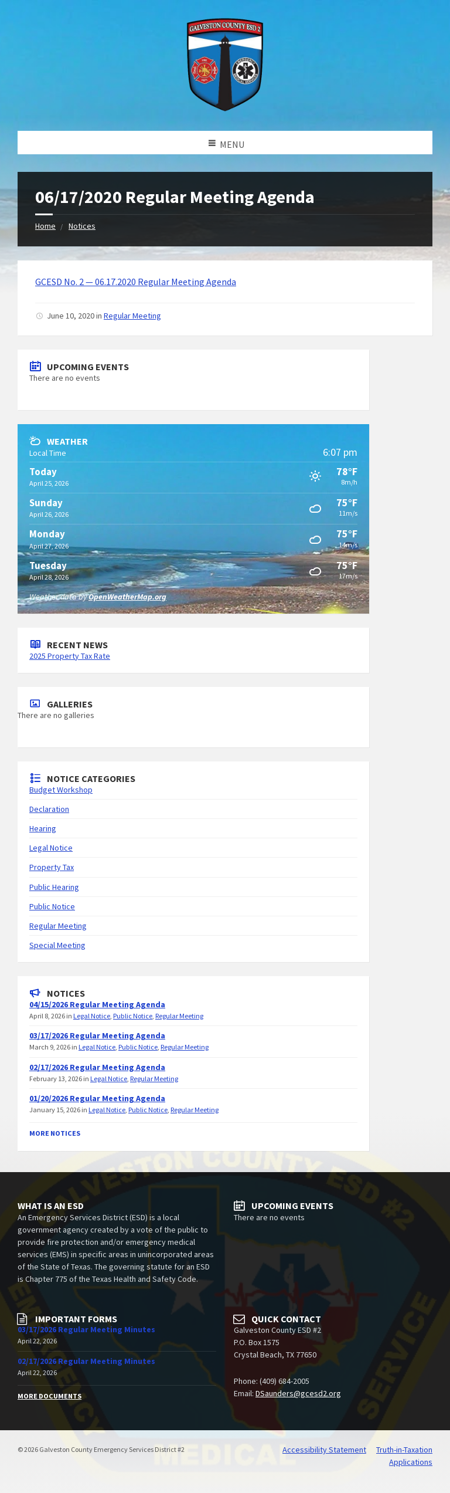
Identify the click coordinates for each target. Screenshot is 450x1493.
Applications (410, 1462)
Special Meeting (57, 945)
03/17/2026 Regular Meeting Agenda (97, 1035)
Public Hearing (54, 887)
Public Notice (52, 906)
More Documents (49, 1396)
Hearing (42, 828)
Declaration (49, 809)
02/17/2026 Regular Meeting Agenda (97, 1067)
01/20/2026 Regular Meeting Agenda (97, 1098)
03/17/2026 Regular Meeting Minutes (86, 1329)
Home (45, 226)
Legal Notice (51, 847)
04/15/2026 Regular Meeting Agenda (97, 1004)
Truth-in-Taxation (404, 1449)
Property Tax (51, 867)
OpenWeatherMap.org (127, 596)
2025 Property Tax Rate (69, 656)
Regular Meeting (132, 315)
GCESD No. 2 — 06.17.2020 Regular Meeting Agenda (135, 281)
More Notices (54, 1133)
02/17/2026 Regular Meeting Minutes (86, 1361)
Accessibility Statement (324, 1449)
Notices (82, 226)
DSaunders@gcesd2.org (298, 1393)
